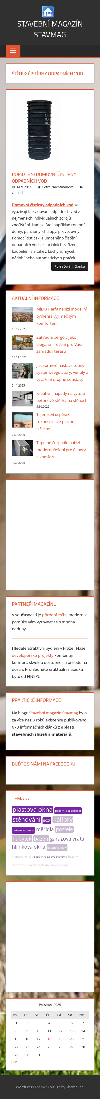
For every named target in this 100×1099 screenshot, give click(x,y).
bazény (73, 857)
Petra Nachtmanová (58, 187)
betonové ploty (57, 848)
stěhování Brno (22, 865)
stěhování (27, 819)
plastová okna (32, 809)
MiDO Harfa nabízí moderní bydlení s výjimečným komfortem (61, 316)
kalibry (63, 819)
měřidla (45, 829)
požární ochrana (23, 830)
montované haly (22, 857)
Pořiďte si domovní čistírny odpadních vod (44, 178)
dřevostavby (41, 865)
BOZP (47, 821)
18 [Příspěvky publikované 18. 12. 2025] (49, 1039)
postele (64, 829)
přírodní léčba (54, 614)
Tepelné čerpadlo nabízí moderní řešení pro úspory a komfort (61, 449)
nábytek (22, 838)
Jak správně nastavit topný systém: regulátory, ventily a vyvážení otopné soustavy (62, 372)
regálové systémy (55, 857)
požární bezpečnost (68, 811)
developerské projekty (32, 655)
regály (38, 857)
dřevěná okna (59, 865)
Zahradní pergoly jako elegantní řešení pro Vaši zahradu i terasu (59, 344)
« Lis (14, 1062)
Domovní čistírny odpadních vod (42, 204)
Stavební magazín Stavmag (50, 29)
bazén (41, 838)
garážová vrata (67, 839)
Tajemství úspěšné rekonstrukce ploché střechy (55, 421)
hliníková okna (28, 847)
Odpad (17, 192)
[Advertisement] (50, 534)
